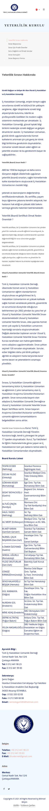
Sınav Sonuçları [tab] (14, 55)
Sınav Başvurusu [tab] (14, 44)
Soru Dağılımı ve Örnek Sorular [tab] (20, 51)
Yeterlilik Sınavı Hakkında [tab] (18, 40)
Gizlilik (16, 805)
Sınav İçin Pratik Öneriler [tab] (17, 47)
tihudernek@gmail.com (20, 756)
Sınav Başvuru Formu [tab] (16, 58)
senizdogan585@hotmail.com (23, 702)
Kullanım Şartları (28, 805)
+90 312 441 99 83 (15, 753)
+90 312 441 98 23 (19, 750)
